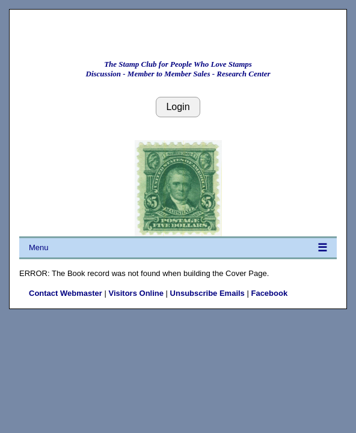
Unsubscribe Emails (207, 293)
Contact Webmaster (65, 293)
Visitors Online (136, 293)
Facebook (269, 293)
